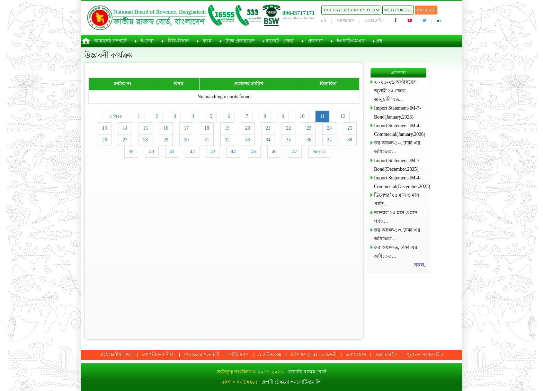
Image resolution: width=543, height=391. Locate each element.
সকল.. (420, 265)
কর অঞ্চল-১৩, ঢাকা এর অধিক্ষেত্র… (397, 234)
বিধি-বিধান (178, 41)
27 (125, 139)
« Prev (115, 116)
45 (253, 151)
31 (206, 139)
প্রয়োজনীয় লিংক (116, 354)
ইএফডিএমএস (351, 41)
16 (165, 128)
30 (186, 139)
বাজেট (272, 41)
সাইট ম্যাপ (239, 354)
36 (308, 139)
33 (247, 139)
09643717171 (298, 13)
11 (322, 116)
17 (186, 128)
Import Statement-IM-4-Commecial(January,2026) (399, 130)
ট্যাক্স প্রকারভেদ (240, 41)
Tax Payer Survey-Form (351, 9)
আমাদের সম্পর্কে (110, 41)
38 (349, 139)
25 (349, 128)
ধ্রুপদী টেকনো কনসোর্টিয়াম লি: (291, 382)
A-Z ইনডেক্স (270, 354)
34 (268, 139)
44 (233, 151)
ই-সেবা (147, 41)
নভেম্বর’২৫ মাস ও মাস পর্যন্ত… (395, 217)
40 (151, 151)
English (426, 9)
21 (268, 128)
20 (247, 128)
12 (342, 116)
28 (145, 139)
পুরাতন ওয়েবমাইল (425, 354)
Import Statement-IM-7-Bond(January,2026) (397, 112)
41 (172, 151)
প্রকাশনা (315, 41)
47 (294, 151)
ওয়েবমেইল (374, 20)
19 (227, 128)
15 (145, 128)
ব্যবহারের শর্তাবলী (202, 354)
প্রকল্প (288, 41)
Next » (319, 151)
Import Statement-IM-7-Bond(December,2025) (397, 165)
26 (104, 139)
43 (213, 151)
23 (308, 128)
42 (192, 151)
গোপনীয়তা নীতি (158, 354)
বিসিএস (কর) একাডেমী (314, 354)
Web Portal (398, 9)
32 (227, 139)
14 (125, 128)
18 (206, 128)
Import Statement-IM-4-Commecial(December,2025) (400, 182)
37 (329, 139)
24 (329, 128)
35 (288, 139)
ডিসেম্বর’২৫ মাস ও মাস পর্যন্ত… (396, 199)
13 (104, 128)
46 (274, 151)
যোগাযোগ (345, 20)
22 (288, 128)
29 (165, 139)
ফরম (207, 41)
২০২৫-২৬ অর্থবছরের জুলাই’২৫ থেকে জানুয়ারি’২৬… (395, 91)
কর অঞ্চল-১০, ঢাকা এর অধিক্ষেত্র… (397, 147)
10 (302, 116)
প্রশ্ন (323, 20)
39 (131, 151)
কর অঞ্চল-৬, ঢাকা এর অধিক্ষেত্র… (395, 252)
